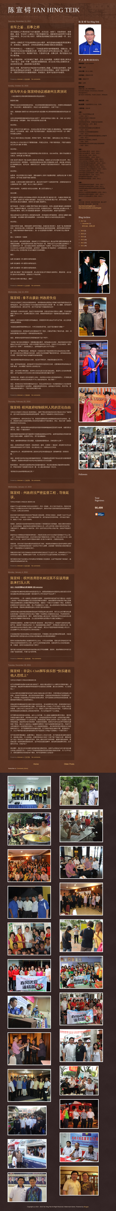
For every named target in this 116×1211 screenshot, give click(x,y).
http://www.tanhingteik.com (87, 206)
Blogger (86, 1207)
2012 (82, 243)
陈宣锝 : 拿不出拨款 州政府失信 (33, 298)
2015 (82, 234)
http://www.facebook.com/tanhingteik (90, 208)
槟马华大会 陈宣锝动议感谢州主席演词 (38, 91)
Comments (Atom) (22, 768)
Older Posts (69, 764)
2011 (82, 245)
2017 (82, 221)
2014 (82, 236)
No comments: (36, 79)
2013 (82, 239)
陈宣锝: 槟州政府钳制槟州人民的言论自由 (40, 407)
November (85, 223)
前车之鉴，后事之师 (25, 27)
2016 (82, 230)
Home (36, 764)
